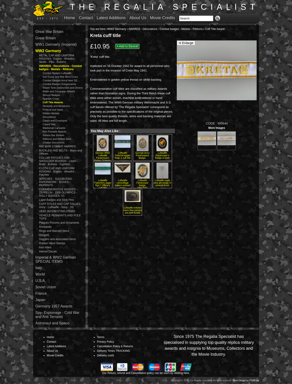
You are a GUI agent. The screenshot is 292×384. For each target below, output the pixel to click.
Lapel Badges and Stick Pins (56, 199)
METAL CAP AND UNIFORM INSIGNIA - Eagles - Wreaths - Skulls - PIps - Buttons (57, 59)
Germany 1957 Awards (53, 306)
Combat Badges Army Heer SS (60, 80)
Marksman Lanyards (54, 128)
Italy (38, 268)
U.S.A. (40, 281)
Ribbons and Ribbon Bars (57, 139)
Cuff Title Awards (215, 29)
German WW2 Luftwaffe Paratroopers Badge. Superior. (102, 157)
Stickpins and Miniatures (56, 106)
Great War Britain (49, 32)
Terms (100, 337)
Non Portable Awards (54, 131)
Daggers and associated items (57, 239)
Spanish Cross (51, 98)
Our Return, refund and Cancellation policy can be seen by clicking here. (146, 373)
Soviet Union (45, 287)
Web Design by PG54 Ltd (246, 380)
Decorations (49, 117)
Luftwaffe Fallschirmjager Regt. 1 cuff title (122, 155)
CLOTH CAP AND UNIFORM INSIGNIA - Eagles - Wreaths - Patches (57, 171)
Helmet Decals (48, 251)
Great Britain (45, 38)
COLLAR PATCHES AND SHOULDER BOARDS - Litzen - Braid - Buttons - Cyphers (58, 161)
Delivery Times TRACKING (113, 350)
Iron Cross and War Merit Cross (60, 76)
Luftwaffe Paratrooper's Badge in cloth (162, 155)
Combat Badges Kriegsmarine (59, 84)
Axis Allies (45, 247)
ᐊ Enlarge (186, 43)
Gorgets (44, 235)
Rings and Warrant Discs (54, 231)
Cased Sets (49, 124)
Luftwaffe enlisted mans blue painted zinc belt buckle (132, 210)
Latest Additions (111, 18)
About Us (137, 18)
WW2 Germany (116, 29)
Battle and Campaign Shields (59, 91)
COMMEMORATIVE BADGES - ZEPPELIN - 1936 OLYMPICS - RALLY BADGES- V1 (58, 192)
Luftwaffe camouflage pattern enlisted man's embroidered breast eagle (122, 186)
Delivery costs (105, 355)
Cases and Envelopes (55, 120)
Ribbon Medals (51, 113)
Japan (40, 300)
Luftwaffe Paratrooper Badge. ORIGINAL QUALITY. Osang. (142, 185)
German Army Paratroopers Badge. (143, 155)
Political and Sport (53, 109)
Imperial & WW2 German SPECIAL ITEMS (55, 259)
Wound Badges (51, 95)
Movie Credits (162, 18)
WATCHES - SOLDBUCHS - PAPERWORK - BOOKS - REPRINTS (56, 182)
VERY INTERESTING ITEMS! (57, 211)
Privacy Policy (105, 341)
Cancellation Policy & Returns (115, 346)
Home (69, 18)
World (40, 274)
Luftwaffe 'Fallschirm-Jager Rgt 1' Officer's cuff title (102, 184)
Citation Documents (54, 142)
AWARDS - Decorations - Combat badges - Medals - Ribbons (165, 29)
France (41, 293)
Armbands (45, 226)
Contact (86, 18)
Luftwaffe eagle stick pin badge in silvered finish (162, 183)
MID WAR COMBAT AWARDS (57, 146)
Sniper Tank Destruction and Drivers (63, 87)
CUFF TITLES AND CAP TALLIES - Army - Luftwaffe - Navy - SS (60, 205)
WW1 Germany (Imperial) (56, 44)
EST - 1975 (48, 10)
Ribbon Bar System (53, 135)
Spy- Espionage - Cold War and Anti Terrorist (57, 315)
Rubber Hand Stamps (52, 243)
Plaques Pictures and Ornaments (59, 222)
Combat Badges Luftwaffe (57, 73)
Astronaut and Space (52, 323)
